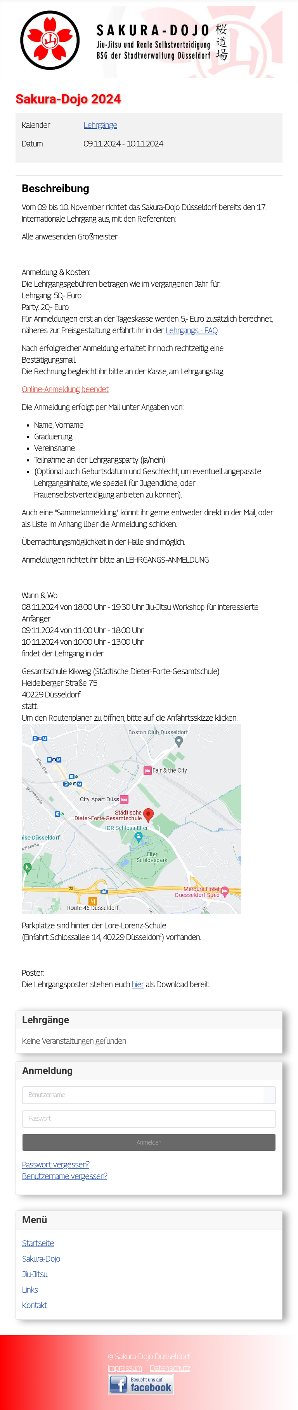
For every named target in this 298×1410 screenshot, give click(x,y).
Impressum (125, 1368)
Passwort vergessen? (55, 1164)
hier (138, 984)
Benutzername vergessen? (64, 1176)
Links (30, 1290)
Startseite (38, 1243)
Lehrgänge (100, 125)
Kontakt (34, 1305)
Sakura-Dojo (41, 1259)
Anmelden (149, 1142)
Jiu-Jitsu (34, 1274)
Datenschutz (170, 1368)
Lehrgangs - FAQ (191, 330)
